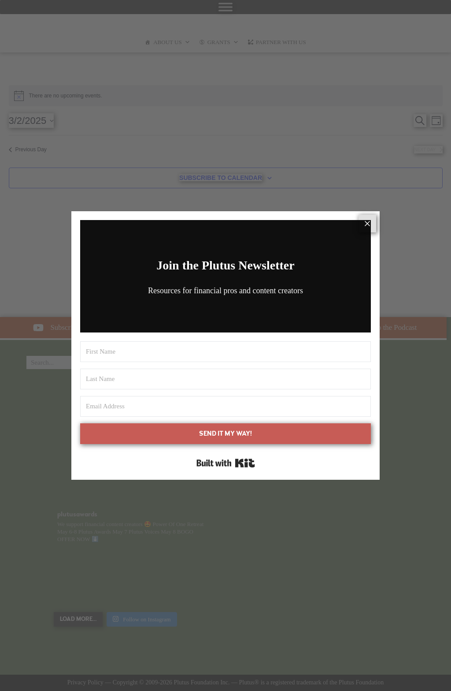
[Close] (367, 223)
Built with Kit (225, 463)
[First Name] (225, 351)
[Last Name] (225, 379)
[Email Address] (225, 406)
